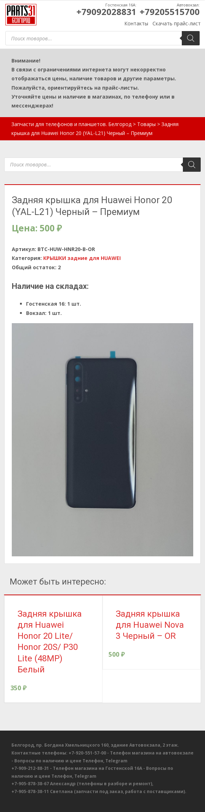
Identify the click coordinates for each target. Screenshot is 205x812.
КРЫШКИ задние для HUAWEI (82, 258)
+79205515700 (170, 11)
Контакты (136, 23)
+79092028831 (106, 11)
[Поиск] (191, 38)
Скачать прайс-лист (176, 23)
